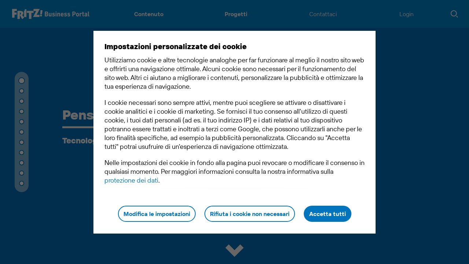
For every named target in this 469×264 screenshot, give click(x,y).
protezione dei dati (131, 180)
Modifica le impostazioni (156, 213)
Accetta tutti (327, 213)
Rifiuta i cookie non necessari (249, 213)
